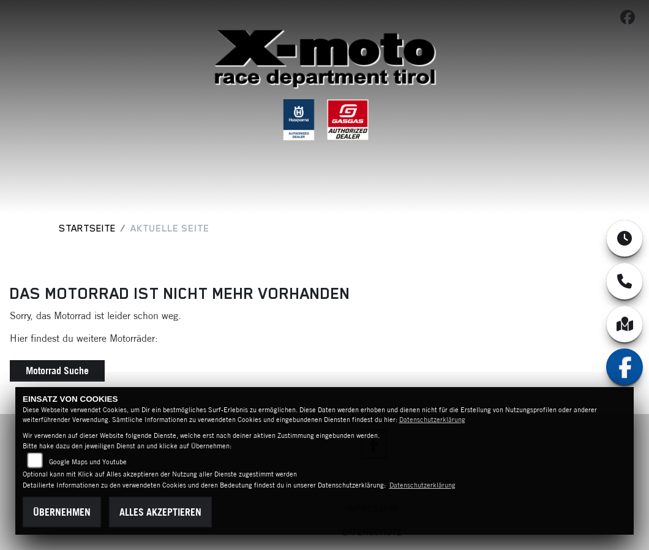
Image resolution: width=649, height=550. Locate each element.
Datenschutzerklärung (432, 419)
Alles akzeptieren (160, 512)
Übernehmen (62, 512)
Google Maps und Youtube (88, 462)
